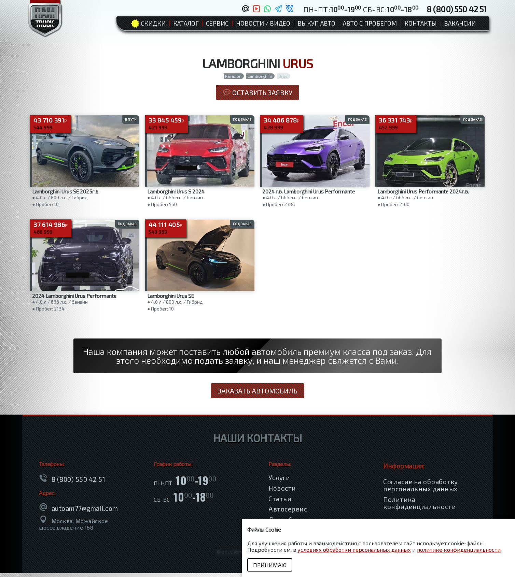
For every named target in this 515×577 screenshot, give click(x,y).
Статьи (279, 502)
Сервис (217, 23)
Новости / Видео (263, 23)
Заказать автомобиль (257, 394)
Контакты (420, 23)
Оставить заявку (257, 92)
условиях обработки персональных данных (354, 549)
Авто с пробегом (370, 23)
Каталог (186, 23)
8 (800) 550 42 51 (457, 9)
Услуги (279, 482)
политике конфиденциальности (459, 549)
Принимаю (271, 565)
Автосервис (287, 513)
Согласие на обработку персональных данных (420, 488)
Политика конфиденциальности (419, 506)
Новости (282, 492)
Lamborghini (260, 76)
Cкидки (153, 23)
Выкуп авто (316, 23)
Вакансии (460, 23)
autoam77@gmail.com (85, 512)
